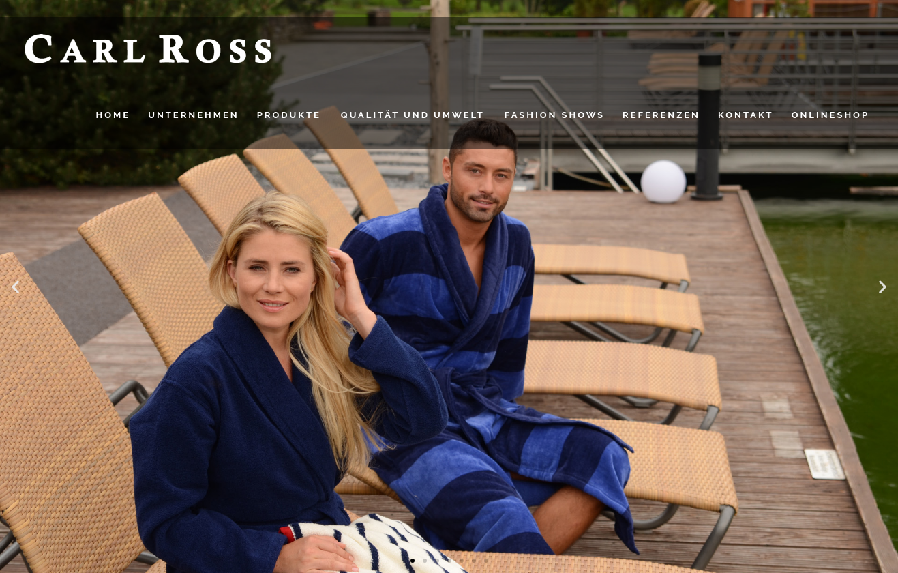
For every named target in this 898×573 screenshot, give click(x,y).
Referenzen (661, 115)
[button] (15, 286)
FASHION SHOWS (555, 115)
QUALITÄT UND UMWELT (413, 115)
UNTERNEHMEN (193, 115)
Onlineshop (830, 115)
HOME (113, 115)
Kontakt (746, 115)
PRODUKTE (289, 115)
